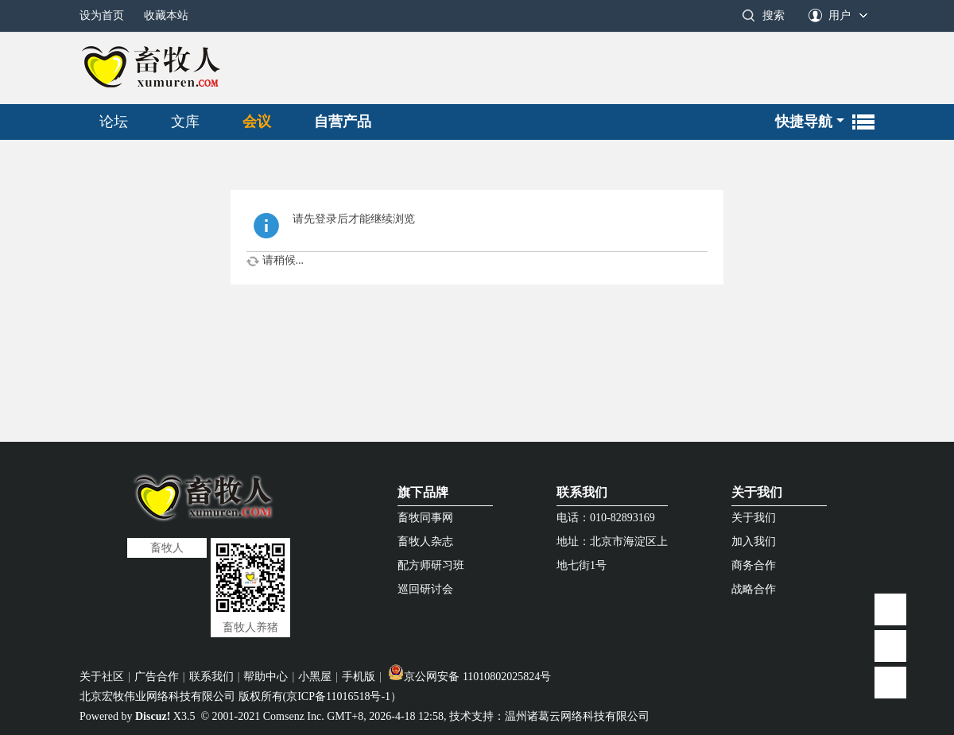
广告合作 (156, 677)
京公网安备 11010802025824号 (469, 677)
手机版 (358, 677)
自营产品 (342, 122)
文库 (185, 122)
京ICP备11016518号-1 (338, 696)
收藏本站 (166, 15)
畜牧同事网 (425, 518)
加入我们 (753, 541)
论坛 (113, 122)
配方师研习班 (431, 565)
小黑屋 (315, 677)
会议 (256, 122)
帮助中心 (265, 677)
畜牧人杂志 (425, 541)
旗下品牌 (423, 492)
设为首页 (102, 15)
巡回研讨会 (425, 589)
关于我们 (756, 492)
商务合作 (753, 565)
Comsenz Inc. (293, 716)
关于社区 (102, 677)
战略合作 (753, 589)
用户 (839, 15)
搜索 (773, 15)
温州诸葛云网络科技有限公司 (577, 716)
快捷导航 (803, 122)
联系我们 (581, 492)
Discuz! (152, 716)
